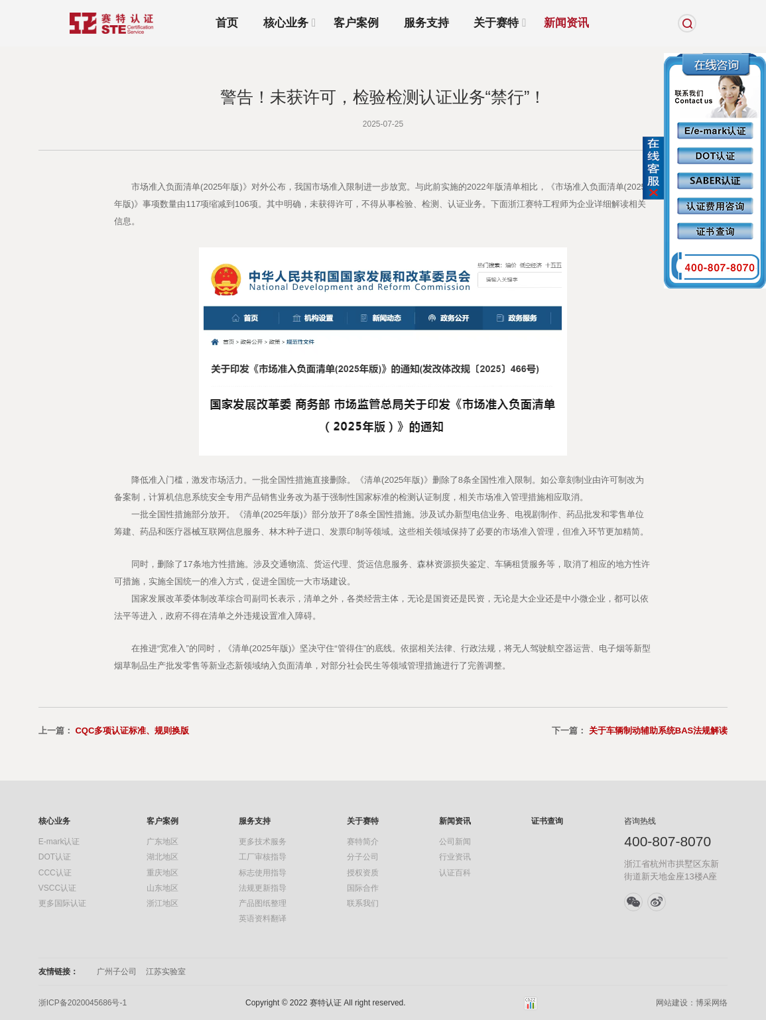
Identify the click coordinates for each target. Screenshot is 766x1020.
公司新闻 (455, 842)
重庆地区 (162, 873)
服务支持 (426, 23)
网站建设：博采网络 (692, 1003)
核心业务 (285, 23)
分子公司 (363, 857)
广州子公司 (117, 972)
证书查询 (547, 821)
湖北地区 (162, 857)
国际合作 (363, 888)
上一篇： (114, 730)
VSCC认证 (57, 888)
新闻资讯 (566, 23)
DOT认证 (54, 857)
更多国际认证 (62, 903)
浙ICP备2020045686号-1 (82, 1003)
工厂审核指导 (263, 857)
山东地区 (162, 888)
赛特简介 (363, 842)
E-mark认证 (59, 842)
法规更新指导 (263, 888)
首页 (227, 23)
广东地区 (162, 842)
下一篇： (640, 730)
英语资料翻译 (263, 919)
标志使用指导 (263, 873)
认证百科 (455, 873)
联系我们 (363, 903)
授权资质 (363, 873)
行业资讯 (455, 857)
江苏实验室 (166, 972)
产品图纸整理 (263, 903)
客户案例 (356, 23)
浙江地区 (162, 903)
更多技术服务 (263, 842)
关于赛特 (496, 23)
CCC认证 (55, 873)
